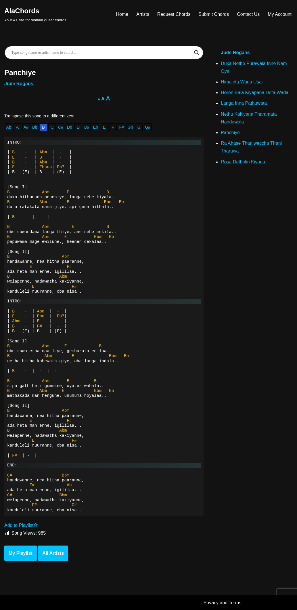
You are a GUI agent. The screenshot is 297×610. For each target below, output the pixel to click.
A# (26, 127)
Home (122, 14)
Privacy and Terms (222, 602)
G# (147, 127)
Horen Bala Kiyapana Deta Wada (254, 92)
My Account (280, 14)
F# (121, 127)
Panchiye (230, 132)
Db (69, 127)
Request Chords (174, 14)
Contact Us (248, 14)
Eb (95, 127)
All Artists (53, 553)
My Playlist (20, 553)
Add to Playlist (21, 525)
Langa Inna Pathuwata (244, 103)
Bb (34, 127)
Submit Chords (213, 14)
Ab (8, 127)
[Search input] (101, 53)
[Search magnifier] (197, 53)
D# (86, 127)
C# (60, 127)
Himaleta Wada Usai (241, 81)
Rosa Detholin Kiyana (243, 161)
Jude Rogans (18, 83)
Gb (130, 127)
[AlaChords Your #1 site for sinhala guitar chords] (35, 14)
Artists (142, 14)
